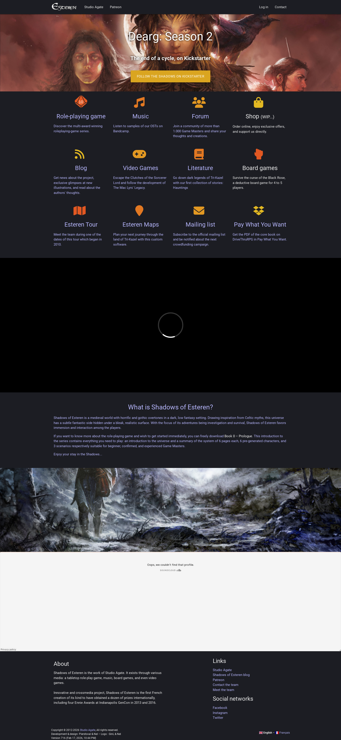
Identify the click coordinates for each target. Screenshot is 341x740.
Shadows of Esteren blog (231, 675)
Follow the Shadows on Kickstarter (170, 76)
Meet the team (223, 690)
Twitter (218, 718)
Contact (280, 7)
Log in (263, 7)
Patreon (115, 7)
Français (282, 732)
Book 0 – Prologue (238, 436)
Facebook (220, 708)
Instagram (220, 713)
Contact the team (225, 685)
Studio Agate (93, 7)
